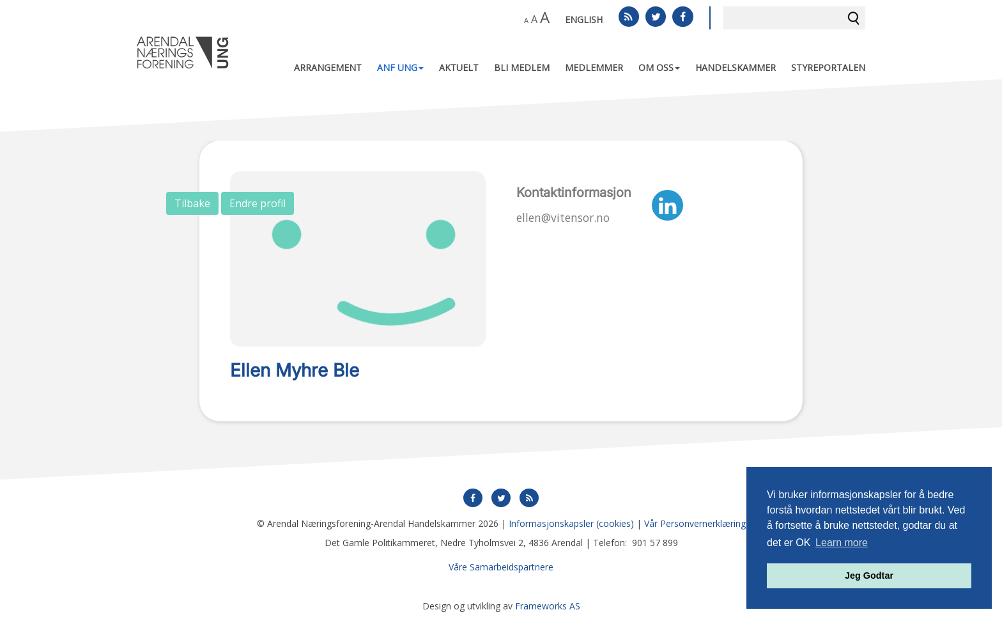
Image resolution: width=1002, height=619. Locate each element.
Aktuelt (459, 67)
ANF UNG (400, 67)
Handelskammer (735, 67)
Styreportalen (828, 67)
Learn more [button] (841, 542)
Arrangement (328, 67)
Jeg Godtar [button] (869, 575)
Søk (853, 17)
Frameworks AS (547, 606)
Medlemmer (594, 67)
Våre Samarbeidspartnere (501, 567)
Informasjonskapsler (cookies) (571, 523)
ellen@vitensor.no (563, 217)
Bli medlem (522, 67)
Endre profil (257, 203)
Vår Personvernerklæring (695, 523)
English (584, 19)
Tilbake (192, 203)
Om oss (659, 67)
